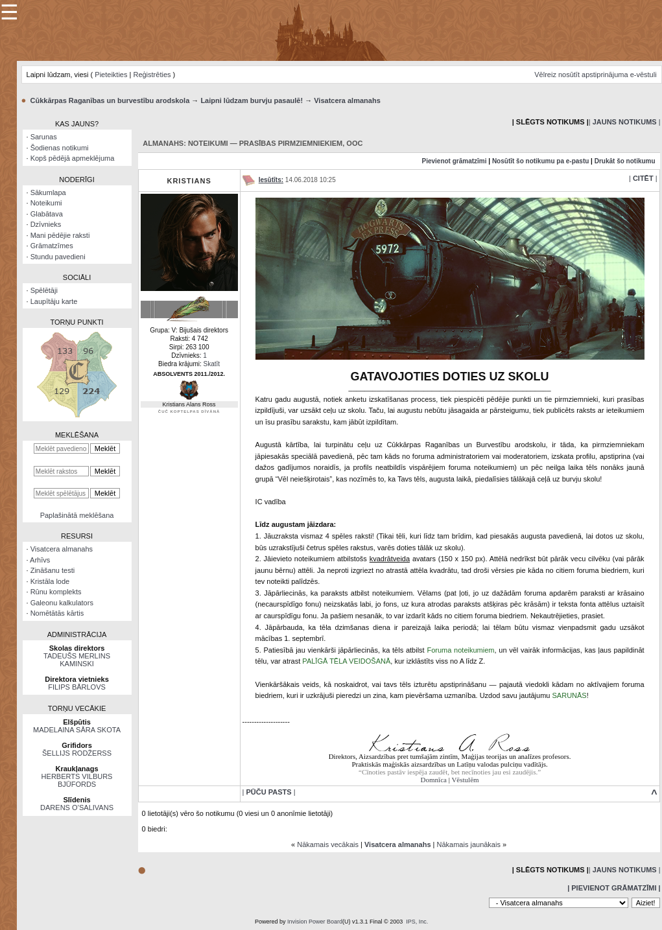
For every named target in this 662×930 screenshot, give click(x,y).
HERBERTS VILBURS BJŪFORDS (77, 780)
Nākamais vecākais (328, 844)
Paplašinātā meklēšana (77, 515)
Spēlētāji (44, 290)
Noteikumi (46, 203)
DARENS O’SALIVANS (76, 807)
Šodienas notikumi (59, 148)
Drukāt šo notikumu (625, 161)
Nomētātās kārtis (57, 613)
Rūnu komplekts (56, 592)
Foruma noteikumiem (460, 650)
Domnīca (434, 780)
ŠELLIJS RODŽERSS (77, 753)
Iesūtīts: (271, 179)
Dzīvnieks (46, 224)
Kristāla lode (50, 581)
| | (625, 122)
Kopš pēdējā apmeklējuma (72, 158)
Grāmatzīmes (51, 246)
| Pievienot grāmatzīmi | (613, 888)
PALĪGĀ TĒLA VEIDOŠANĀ (346, 661)
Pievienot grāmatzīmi (453, 161)
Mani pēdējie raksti (60, 235)
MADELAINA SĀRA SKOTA (77, 730)
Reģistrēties (152, 74)
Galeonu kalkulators (61, 603)
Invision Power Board (314, 921)
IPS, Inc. (417, 921)
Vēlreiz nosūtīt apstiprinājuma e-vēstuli (595, 74)
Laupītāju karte (54, 301)
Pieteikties (111, 74)
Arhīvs (40, 560)
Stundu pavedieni (58, 257)
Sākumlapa (48, 192)
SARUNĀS (569, 695)
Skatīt (212, 363)
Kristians (189, 181)
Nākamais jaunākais (469, 844)
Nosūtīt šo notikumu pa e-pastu (540, 161)
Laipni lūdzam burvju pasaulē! (251, 100)
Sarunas (43, 137)
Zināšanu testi (52, 570)
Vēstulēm (465, 780)
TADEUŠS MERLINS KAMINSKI (76, 660)
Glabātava (46, 214)
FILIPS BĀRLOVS (77, 687)
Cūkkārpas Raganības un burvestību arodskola (110, 100)
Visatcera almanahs (347, 100)
